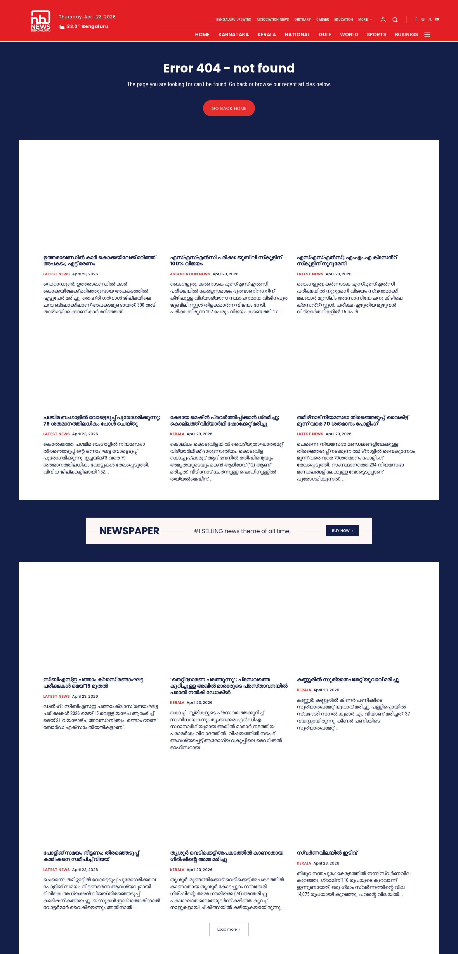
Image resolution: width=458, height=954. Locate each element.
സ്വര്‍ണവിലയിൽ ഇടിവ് (327, 853)
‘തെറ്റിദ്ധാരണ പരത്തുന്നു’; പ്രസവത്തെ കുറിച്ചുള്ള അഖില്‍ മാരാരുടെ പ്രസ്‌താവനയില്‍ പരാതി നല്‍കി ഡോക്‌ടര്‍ (228, 686)
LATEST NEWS (56, 274)
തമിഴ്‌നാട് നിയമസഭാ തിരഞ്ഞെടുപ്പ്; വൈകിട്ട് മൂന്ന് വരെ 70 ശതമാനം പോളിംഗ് (352, 421)
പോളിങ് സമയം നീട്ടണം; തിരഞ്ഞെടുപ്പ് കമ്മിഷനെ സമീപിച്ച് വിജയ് (90, 856)
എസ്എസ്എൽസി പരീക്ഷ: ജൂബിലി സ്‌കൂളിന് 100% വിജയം (226, 260)
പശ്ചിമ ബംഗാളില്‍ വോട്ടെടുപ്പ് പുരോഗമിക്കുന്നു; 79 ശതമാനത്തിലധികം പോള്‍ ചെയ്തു (101, 421)
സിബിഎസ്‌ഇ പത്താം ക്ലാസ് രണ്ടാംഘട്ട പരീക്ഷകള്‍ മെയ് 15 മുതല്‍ (93, 683)
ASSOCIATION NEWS (190, 274)
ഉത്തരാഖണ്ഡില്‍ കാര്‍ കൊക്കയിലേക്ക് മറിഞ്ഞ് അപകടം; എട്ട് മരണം (99, 260)
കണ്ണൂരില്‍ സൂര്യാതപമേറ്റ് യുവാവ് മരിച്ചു (348, 679)
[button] (395, 20)
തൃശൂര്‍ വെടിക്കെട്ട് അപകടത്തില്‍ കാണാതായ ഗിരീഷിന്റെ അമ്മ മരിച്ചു (226, 856)
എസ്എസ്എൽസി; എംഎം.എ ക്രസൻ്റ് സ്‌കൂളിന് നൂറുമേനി (347, 260)
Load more (229, 929)
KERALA (177, 434)
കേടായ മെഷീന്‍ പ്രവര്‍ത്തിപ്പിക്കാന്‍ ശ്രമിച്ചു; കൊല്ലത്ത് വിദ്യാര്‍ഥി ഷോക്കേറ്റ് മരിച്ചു (224, 421)
